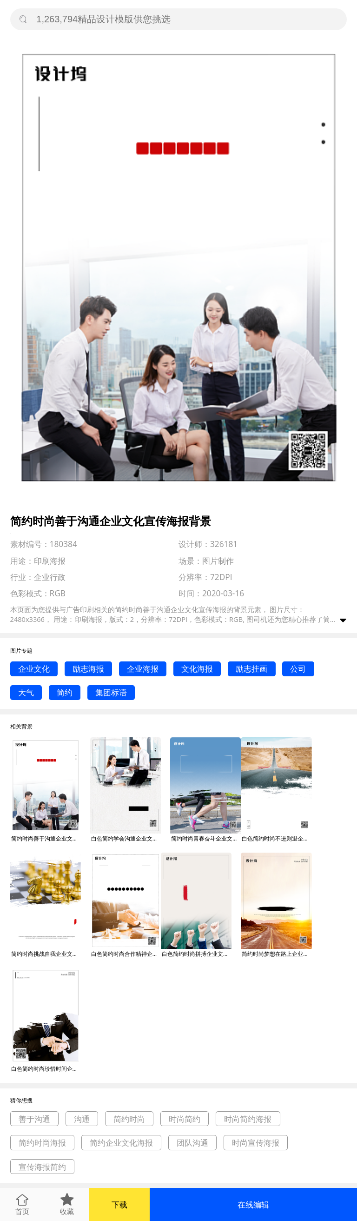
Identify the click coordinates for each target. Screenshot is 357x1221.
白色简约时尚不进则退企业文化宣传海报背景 (276, 838)
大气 (26, 692)
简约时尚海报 (42, 1142)
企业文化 (34, 668)
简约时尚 (129, 1119)
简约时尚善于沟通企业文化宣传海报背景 (46, 838)
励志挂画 (251, 668)
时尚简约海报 (247, 1119)
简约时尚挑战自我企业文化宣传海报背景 (46, 954)
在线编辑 (253, 1204)
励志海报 (88, 668)
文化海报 (197, 668)
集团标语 (111, 692)
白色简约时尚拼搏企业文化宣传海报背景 (196, 954)
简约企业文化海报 (121, 1142)
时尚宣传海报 (255, 1142)
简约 (65, 692)
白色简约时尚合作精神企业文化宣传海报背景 (126, 954)
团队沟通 (192, 1142)
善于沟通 (34, 1119)
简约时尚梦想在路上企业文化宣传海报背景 (276, 954)
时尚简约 (184, 1119)
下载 (119, 1204)
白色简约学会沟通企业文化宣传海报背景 (126, 838)
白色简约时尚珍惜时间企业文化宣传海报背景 (46, 1069)
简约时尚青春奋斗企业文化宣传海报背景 (206, 838)
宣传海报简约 (42, 1166)
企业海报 (143, 668)
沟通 (82, 1119)
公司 (298, 668)
